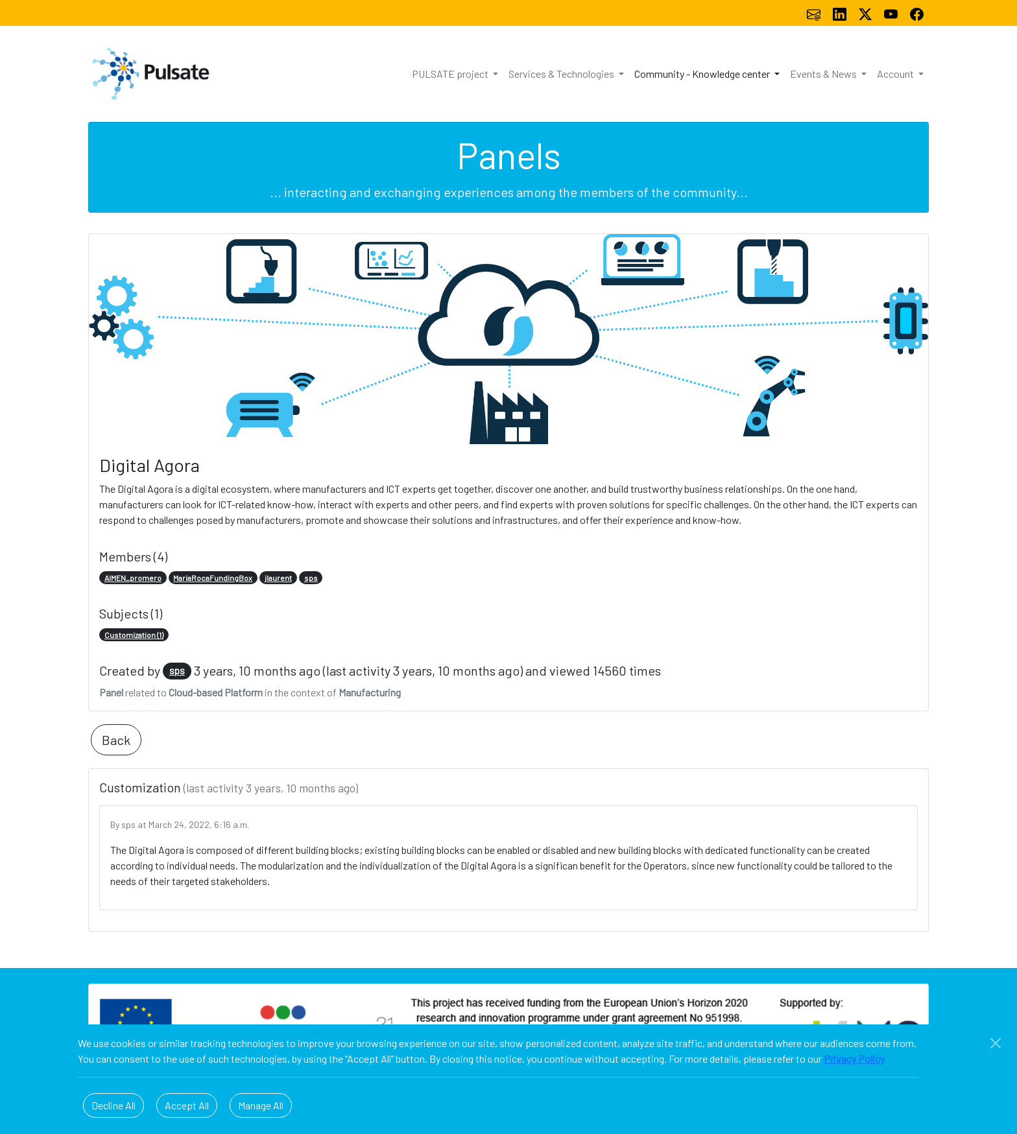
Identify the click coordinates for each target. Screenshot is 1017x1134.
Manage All (260, 1105)
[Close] (995, 1043)
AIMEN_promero (133, 577)
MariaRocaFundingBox (212, 577)
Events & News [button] (824, 73)
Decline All (113, 1105)
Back (116, 740)
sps (311, 577)
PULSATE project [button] (451, 73)
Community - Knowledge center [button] (703, 73)
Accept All (187, 1105)
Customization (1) (133, 634)
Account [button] (896, 73)
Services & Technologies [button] (562, 73)
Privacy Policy (854, 1058)
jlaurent (278, 577)
